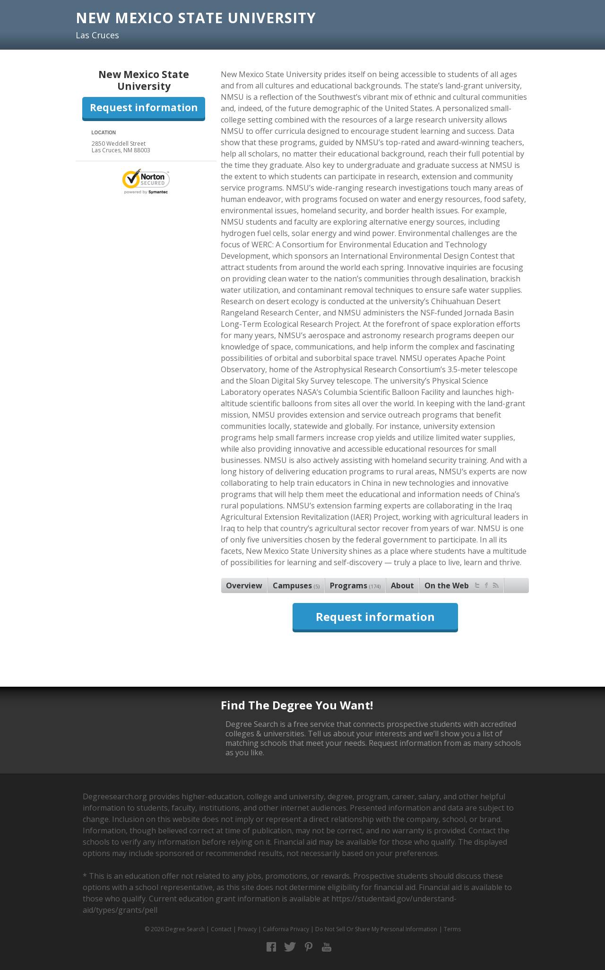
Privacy (247, 929)
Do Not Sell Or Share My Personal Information (376, 929)
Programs (355, 585)
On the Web (461, 584)
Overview (244, 585)
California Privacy (286, 929)
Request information (144, 107)
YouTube (327, 947)
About (402, 585)
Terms (452, 929)
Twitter (290, 947)
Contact (221, 929)
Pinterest (308, 947)
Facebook (271, 947)
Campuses (296, 585)
